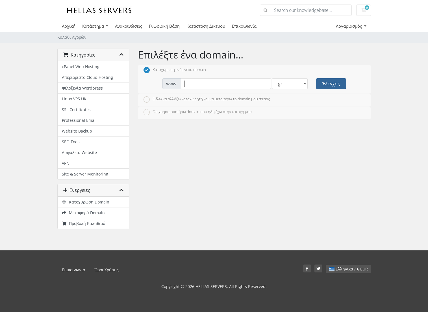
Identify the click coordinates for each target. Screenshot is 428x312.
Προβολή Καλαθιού (84, 223)
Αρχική (68, 26)
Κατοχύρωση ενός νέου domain (175, 70)
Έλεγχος (331, 84)
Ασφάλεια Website (79, 152)
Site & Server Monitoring (85, 174)
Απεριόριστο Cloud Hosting (87, 77)
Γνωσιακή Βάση (164, 26)
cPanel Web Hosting (80, 66)
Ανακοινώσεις (128, 26)
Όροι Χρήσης (106, 269)
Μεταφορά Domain (83, 212)
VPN (65, 163)
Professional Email (79, 120)
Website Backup (77, 131)
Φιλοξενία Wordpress (82, 88)
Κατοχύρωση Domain (86, 202)
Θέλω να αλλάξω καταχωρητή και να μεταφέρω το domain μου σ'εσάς (207, 99)
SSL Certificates (76, 109)
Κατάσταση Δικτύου (205, 26)
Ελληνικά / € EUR (348, 269)
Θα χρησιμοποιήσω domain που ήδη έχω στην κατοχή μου (198, 112)
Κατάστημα (93, 26)
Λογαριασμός (349, 26)
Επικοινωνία (244, 26)
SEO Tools (71, 141)
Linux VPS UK (74, 98)
